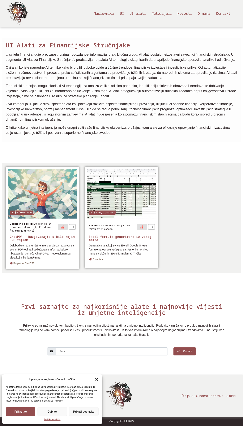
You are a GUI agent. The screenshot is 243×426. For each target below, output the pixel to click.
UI (122, 13)
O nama (204, 13)
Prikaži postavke (83, 411)
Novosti (184, 13)
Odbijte (52, 411)
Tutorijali (162, 13)
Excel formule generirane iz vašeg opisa (120, 238)
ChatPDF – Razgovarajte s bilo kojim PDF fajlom (42, 238)
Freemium (97, 259)
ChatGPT (29, 263)
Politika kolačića (52, 419)
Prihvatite (21, 411)
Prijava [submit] (184, 351)
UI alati (138, 13)
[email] (112, 351)
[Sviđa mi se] (63, 227)
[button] (97, 379)
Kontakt (223, 13)
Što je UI (187, 396)
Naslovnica (104, 13)
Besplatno (18, 263)
